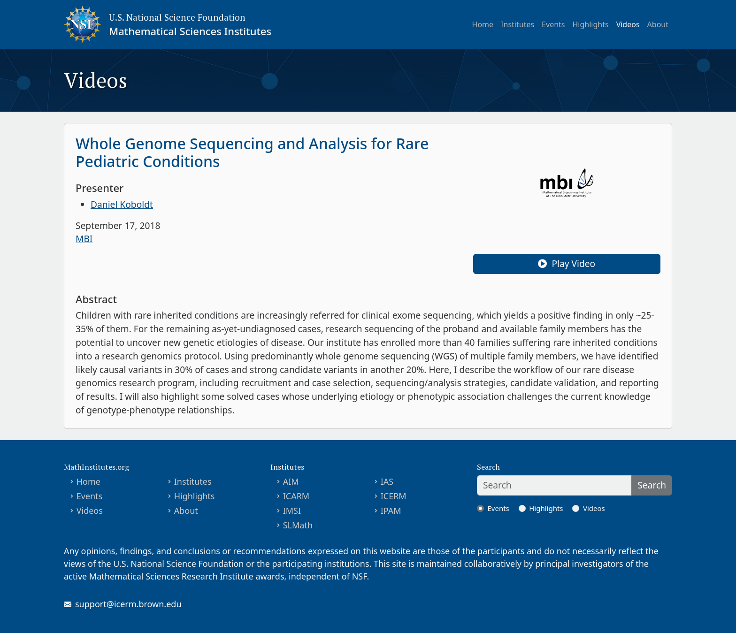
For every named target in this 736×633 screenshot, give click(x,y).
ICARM (296, 496)
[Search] (554, 485)
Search (651, 485)
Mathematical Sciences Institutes (190, 31)
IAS (387, 481)
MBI (84, 238)
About (657, 24)
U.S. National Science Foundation (177, 17)
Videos (628, 24)
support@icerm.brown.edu (128, 604)
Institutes (517, 24)
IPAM (391, 510)
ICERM (393, 496)
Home (483, 24)
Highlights (591, 24)
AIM (291, 481)
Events (553, 24)
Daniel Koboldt (122, 204)
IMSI (292, 510)
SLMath (298, 525)
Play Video (566, 263)
